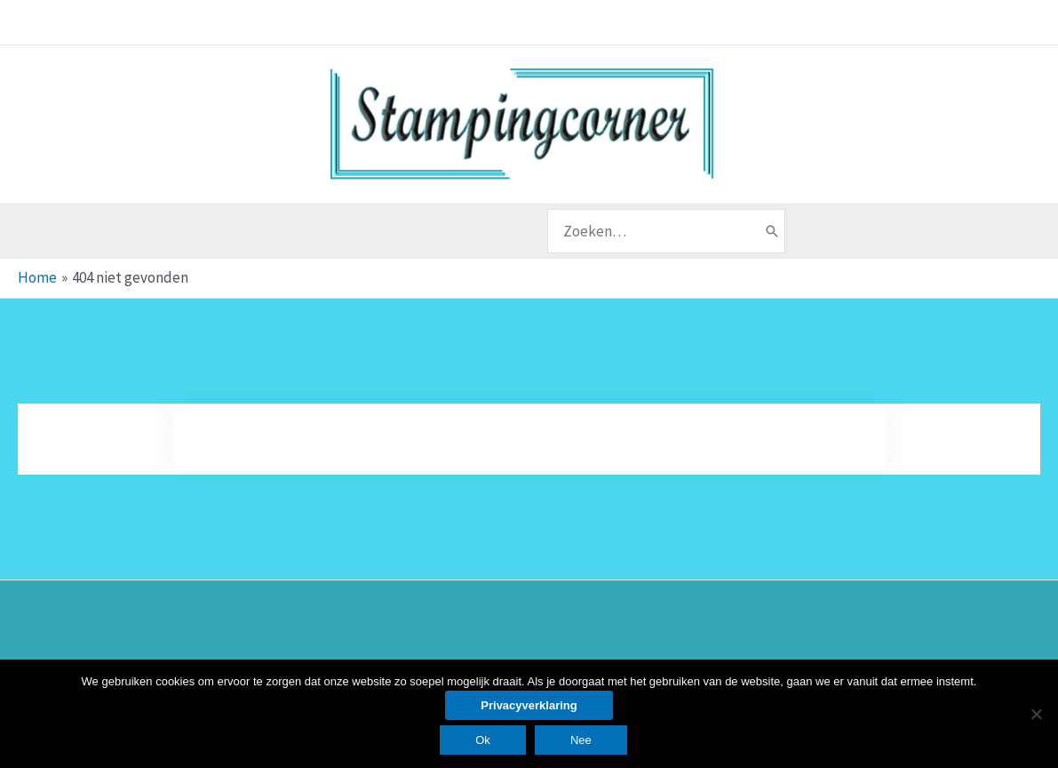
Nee (581, 740)
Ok (482, 740)
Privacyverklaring (529, 705)
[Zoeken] (772, 231)
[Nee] (1036, 714)
